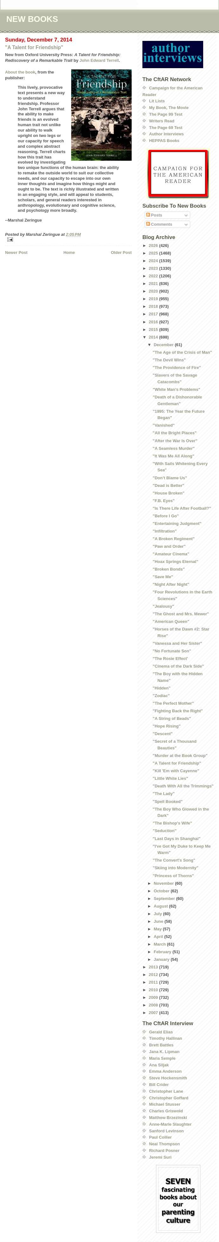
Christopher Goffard (168, 1098)
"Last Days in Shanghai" (176, 838)
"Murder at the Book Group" (180, 755)
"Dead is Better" (168, 485)
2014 (154, 337)
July (158, 913)
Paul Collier (160, 1137)
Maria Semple (162, 1058)
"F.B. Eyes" (163, 500)
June (159, 921)
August (161, 906)
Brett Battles (161, 1045)
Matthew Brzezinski (168, 1117)
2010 (154, 989)
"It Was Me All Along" (173, 456)
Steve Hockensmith (168, 1078)
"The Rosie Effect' (170, 658)
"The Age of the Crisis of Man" (182, 352)
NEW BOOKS (32, 19)
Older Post (121, 252)
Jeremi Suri (160, 1157)
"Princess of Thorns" (173, 875)
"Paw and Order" (169, 546)
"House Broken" (168, 493)
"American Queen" (171, 621)
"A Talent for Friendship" (34, 47)
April (159, 936)
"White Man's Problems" (176, 389)
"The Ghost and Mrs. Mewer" (181, 613)
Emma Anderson (165, 1071)
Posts (154, 215)
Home (69, 252)
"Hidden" (161, 688)
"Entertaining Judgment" (177, 523)
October (162, 891)
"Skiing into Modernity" (175, 867)
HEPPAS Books (164, 140)
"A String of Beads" (172, 718)
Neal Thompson (164, 1144)
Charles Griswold (166, 1111)
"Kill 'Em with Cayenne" (176, 770)
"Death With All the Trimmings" (183, 786)
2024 (154, 260)
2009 (154, 997)
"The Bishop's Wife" (172, 823)
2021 (154, 283)
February (163, 951)
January (162, 959)
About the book (20, 72)
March (160, 944)
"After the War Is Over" (175, 440)
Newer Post (16, 252)
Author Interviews (166, 134)
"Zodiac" (161, 695)
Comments (159, 224)
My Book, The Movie (169, 107)
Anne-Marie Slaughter (170, 1124)
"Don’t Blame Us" (170, 477)
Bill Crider (159, 1084)
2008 (154, 1005)
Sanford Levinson (166, 1131)
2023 (154, 268)
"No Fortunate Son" (172, 651)
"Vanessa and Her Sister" (177, 643)
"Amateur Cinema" (171, 554)
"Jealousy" (163, 606)
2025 (154, 253)
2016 (154, 322)
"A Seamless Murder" (174, 448)
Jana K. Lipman (164, 1051)
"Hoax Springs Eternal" (175, 561)
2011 (154, 982)
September (165, 898)
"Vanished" (163, 425)
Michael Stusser (164, 1104)
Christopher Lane (166, 1091)
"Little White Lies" (170, 778)
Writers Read (161, 121)
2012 (154, 974)
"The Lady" (163, 793)
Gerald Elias (161, 1032)
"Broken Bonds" (169, 569)
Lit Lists (157, 101)
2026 (154, 245)
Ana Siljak (159, 1065)
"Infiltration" (165, 531)
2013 (154, 967)
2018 (154, 306)
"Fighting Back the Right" (178, 710)
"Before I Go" (165, 516)
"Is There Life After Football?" (182, 508)
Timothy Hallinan (165, 1038)
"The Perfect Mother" (173, 703)
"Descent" (162, 733)
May (158, 929)
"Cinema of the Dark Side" (178, 666)
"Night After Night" (171, 584)
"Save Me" (163, 576)
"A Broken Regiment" (173, 538)
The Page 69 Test (165, 127)
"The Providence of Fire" (177, 367)
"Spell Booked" (168, 801)
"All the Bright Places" (175, 432)
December (164, 344)
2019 (154, 298)
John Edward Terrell (99, 60)
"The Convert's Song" (174, 860)
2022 (154, 276)
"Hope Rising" (166, 726)
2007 (154, 1012)
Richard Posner (164, 1150)
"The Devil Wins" (169, 360)
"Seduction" (164, 830)
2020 (154, 291)
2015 (154, 329)
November (164, 883)
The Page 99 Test (165, 114)
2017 (154, 314)
